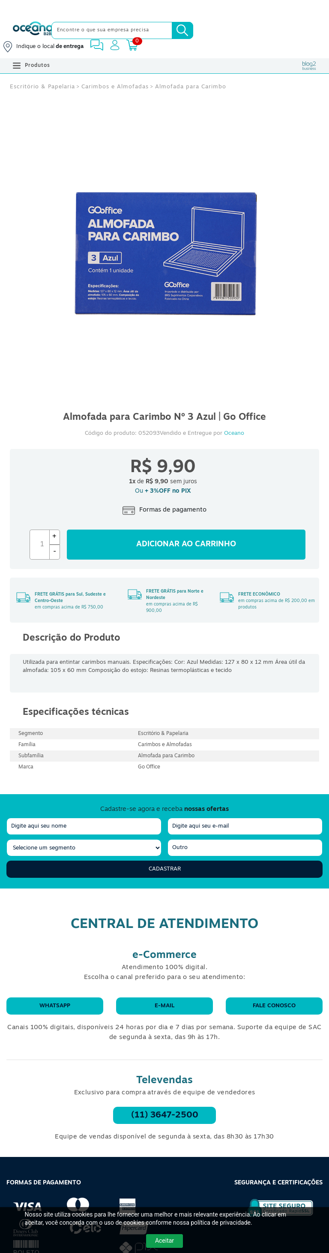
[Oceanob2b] (33, 30)
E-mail (164, 1006)
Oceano (234, 433)
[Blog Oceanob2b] (309, 65)
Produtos (31, 66)
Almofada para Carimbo (190, 87)
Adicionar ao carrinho (186, 544)
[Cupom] (164, 8)
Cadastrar (165, 869)
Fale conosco (274, 1006)
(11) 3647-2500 (164, 1115)
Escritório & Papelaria (42, 87)
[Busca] (182, 30)
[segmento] (84, 847)
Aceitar (164, 1240)
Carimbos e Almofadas (115, 87)
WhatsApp (54, 1006)
